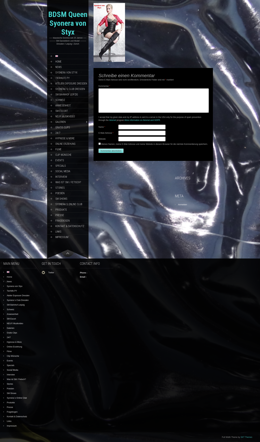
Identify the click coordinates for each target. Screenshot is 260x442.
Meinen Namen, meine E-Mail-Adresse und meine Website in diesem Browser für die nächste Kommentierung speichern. (154, 144)
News (58, 67)
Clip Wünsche (63, 154)
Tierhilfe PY (62, 78)
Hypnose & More (65, 138)
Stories (60, 187)
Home (58, 61)
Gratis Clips (62, 127)
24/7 (57, 132)
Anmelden (182, 204)
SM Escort (61, 111)
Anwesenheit (63, 105)
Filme (58, 149)
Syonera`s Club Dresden (70, 89)
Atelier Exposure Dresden (71, 83)
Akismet (112, 120)
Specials (60, 165)
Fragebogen (62, 220)
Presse (59, 215)
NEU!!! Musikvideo (65, 116)
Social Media (62, 171)
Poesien (60, 193)
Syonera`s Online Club (68, 204)
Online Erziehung (65, 143)
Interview (61, 176)
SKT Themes (246, 437)
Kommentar (104, 86)
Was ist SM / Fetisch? (68, 182)
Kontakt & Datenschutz (69, 226)
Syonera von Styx (66, 72)
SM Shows (61, 198)
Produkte (61, 209)
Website (102, 139)
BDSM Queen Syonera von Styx (67, 23)
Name (101, 127)
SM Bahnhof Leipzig (66, 94)
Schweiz (60, 100)
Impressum (61, 237)
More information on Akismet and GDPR (142, 120)
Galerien (60, 122)
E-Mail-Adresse (105, 133)
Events (59, 160)
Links (58, 231)
